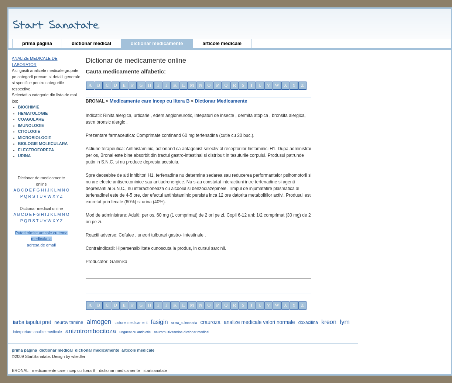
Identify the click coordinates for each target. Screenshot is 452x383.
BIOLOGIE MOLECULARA (43, 143)
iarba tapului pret (32, 322)
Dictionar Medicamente (221, 101)
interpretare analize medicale (37, 332)
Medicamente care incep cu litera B (150, 101)
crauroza (210, 322)
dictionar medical (91, 43)
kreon (328, 321)
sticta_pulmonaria (184, 323)
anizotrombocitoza (90, 331)
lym (345, 321)
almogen (98, 321)
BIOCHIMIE (29, 107)
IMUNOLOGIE (31, 125)
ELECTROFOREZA (36, 150)
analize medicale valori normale (259, 322)
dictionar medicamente (157, 43)
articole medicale (222, 43)
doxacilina (308, 322)
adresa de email (41, 245)
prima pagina (37, 43)
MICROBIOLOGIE (34, 137)
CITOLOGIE (29, 131)
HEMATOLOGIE (33, 113)
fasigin (159, 322)
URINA (24, 155)
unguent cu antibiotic (135, 332)
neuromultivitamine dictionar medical (181, 332)
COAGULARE (31, 119)
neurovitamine (68, 322)
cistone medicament (131, 323)
